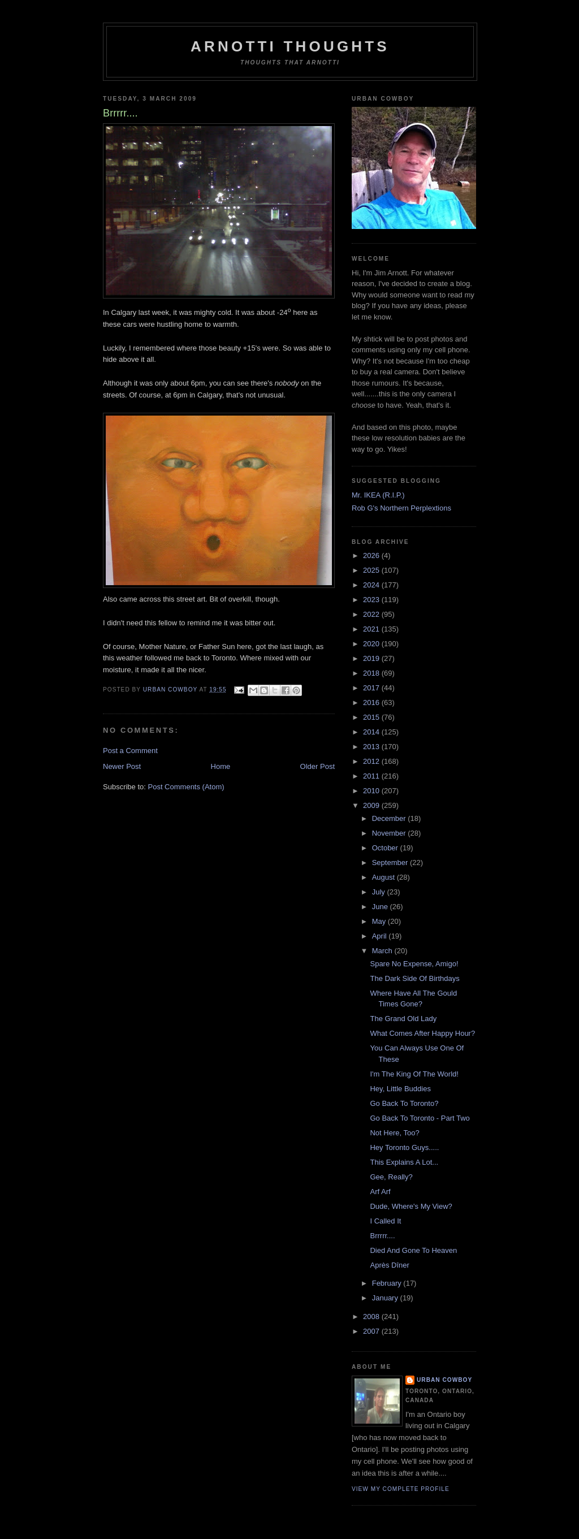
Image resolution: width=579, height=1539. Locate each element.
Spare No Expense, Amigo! (414, 963)
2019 (372, 658)
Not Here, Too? (394, 1133)
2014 (372, 732)
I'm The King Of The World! (414, 1074)
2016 (372, 702)
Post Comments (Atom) (186, 787)
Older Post (317, 766)
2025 (372, 570)
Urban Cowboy (444, 1380)
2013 (372, 746)
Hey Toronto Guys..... (404, 1147)
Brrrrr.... (382, 1235)
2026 (372, 555)
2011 (372, 776)
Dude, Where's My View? (411, 1206)
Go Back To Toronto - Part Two (419, 1118)
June (381, 906)
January (386, 1298)
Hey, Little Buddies (400, 1088)
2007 (372, 1331)
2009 (372, 805)
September (391, 862)
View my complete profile (401, 1489)
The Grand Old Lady (403, 1018)
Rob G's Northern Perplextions (401, 508)
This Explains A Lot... (404, 1162)
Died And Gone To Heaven (413, 1250)
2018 (372, 673)
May (380, 921)
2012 (372, 761)
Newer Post (122, 766)
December (390, 818)
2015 (372, 717)
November (390, 833)
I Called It (385, 1221)
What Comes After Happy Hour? (422, 1033)
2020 (372, 643)
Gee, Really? (391, 1177)
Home (221, 766)
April (380, 936)
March (383, 950)
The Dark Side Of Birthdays (414, 978)
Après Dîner (389, 1265)
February (388, 1283)
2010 (372, 790)
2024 (372, 585)
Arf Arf (380, 1191)
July (379, 892)
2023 (372, 599)
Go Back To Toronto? (404, 1103)
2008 (372, 1316)
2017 (372, 688)
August (384, 877)
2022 (372, 614)
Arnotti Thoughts (290, 46)
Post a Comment (130, 750)
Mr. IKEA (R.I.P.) (378, 495)
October (386, 848)
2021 (372, 629)
